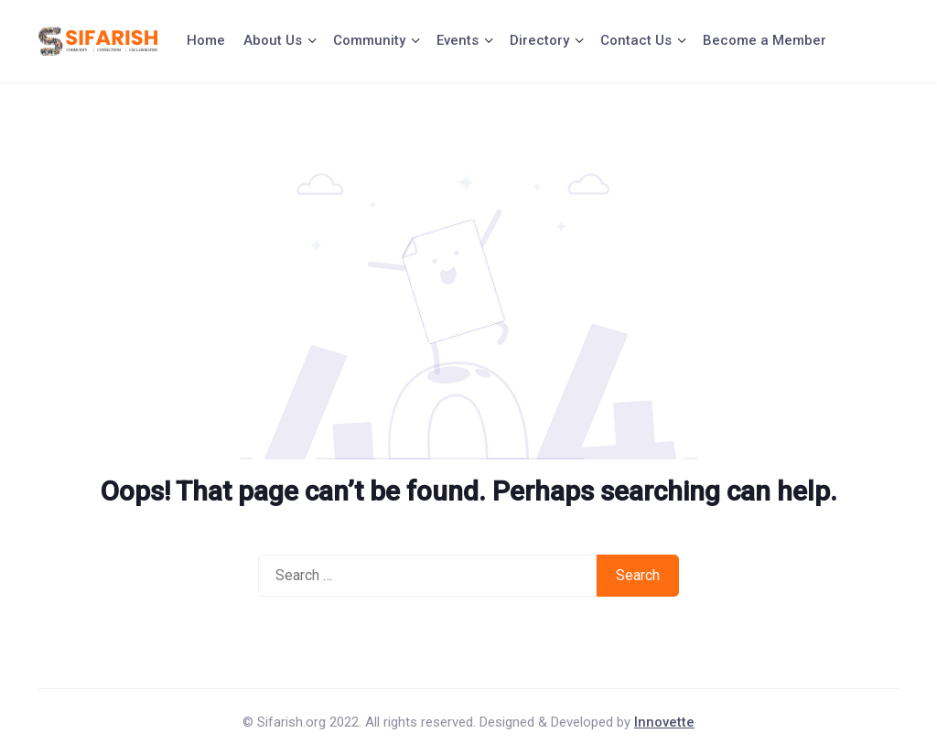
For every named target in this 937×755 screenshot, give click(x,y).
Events (457, 40)
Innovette (664, 722)
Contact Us (636, 40)
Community (369, 40)
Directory (539, 40)
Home (206, 40)
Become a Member (764, 40)
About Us (272, 40)
